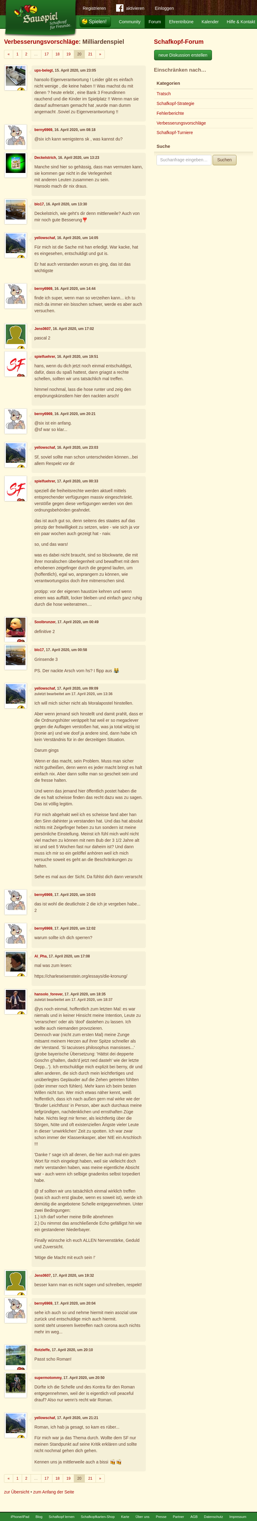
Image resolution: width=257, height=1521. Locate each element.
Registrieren (94, 8)
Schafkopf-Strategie (175, 103)
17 (46, 54)
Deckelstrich (45, 157)
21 (90, 54)
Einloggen (164, 8)
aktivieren (130, 9)
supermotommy (47, 1378)
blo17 (39, 204)
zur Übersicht (16, 1491)
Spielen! (98, 21)
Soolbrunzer (44, 622)
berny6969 (43, 130)
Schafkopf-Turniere (175, 132)
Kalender (210, 21)
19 (68, 54)
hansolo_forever (48, 994)
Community (130, 21)
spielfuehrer (44, 356)
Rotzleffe (42, 1350)
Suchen (224, 159)
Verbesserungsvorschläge (41, 41)
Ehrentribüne (181, 21)
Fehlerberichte (170, 113)
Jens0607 (42, 329)
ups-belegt (43, 70)
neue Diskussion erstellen (183, 55)
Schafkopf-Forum (179, 41)
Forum (155, 21)
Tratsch (164, 93)
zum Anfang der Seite (53, 1491)
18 (57, 54)
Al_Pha (40, 956)
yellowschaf (44, 238)
